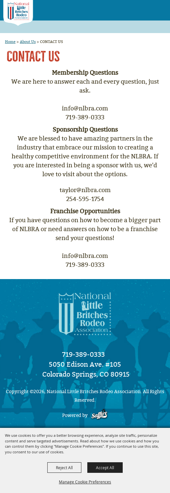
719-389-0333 (83, 354)
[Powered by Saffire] (99, 415)
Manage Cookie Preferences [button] (85, 481)
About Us (28, 41)
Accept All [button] (105, 467)
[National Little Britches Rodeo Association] (18, 13)
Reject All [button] (64, 467)
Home (10, 41)
